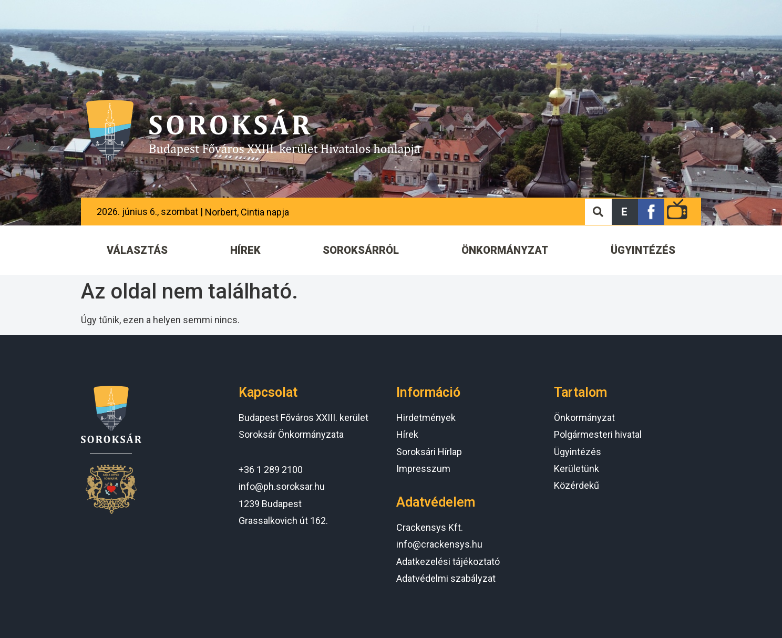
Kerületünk (576, 468)
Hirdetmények (426, 417)
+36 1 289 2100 (271, 469)
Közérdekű (576, 485)
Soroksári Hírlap (429, 451)
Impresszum (423, 468)
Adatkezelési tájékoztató (448, 561)
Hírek (407, 434)
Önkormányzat (584, 417)
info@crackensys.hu (439, 544)
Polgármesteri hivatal (598, 434)
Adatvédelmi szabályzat (446, 578)
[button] (625, 212)
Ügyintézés (577, 451)
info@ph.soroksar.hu (282, 486)
